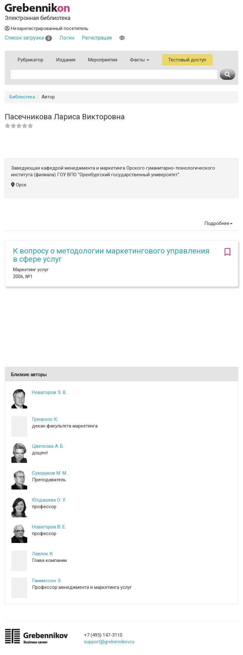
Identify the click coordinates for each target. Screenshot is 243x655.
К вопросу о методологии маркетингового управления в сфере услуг (111, 255)
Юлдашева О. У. (49, 500)
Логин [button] (67, 38)
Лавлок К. (43, 554)
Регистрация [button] (97, 38)
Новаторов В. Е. (49, 527)
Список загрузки (28, 38)
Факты (139, 60)
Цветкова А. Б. (48, 446)
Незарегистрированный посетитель (46, 28)
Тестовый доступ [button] (187, 60)
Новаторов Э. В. (49, 392)
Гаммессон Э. (46, 580)
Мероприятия (102, 60)
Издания (65, 60)
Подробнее (218, 223)
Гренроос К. (45, 419)
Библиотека (22, 97)
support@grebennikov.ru (109, 642)
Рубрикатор (30, 60)
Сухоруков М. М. (49, 473)
